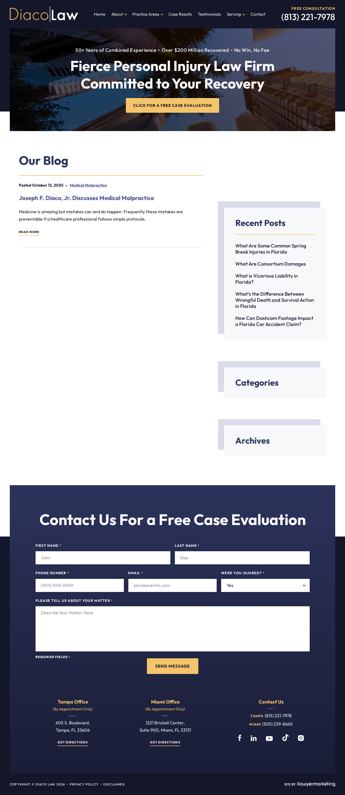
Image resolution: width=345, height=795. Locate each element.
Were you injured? (242, 573)
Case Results (180, 14)
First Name (48, 546)
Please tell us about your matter (74, 601)
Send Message (172, 666)
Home (99, 14)
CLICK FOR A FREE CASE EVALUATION (172, 105)
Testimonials (209, 14)
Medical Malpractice (88, 185)
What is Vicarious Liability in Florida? (266, 279)
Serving (234, 14)
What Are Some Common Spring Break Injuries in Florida (270, 249)
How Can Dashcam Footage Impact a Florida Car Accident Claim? (274, 321)
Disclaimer (114, 784)
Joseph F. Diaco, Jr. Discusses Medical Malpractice (86, 198)
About (117, 14)
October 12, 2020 (47, 185)
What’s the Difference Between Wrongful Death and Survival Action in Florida (274, 300)
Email (135, 573)
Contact (257, 14)
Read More (29, 232)
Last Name (187, 546)
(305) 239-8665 (277, 724)
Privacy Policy (84, 784)
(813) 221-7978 (308, 16)
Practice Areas (145, 14)
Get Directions (73, 742)
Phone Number (52, 573)
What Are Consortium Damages (270, 264)
